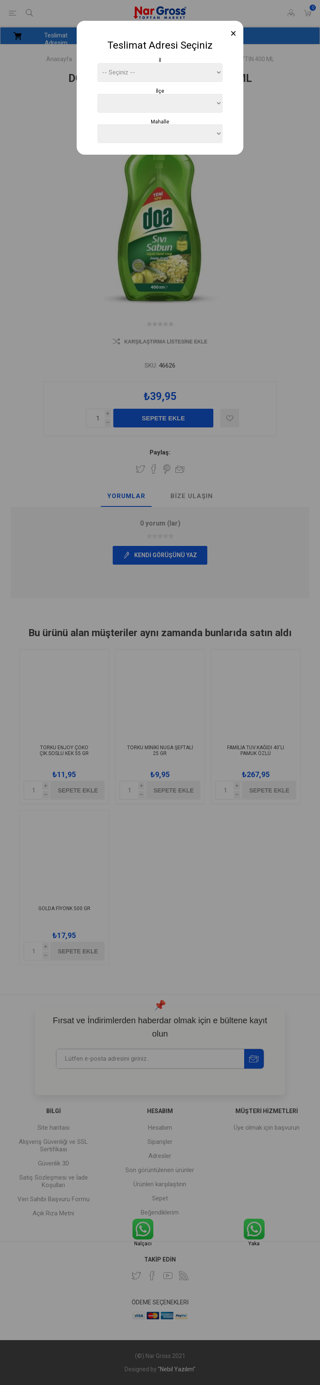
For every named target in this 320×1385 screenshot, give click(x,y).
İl (160, 60)
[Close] (233, 33)
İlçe (160, 91)
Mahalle (160, 121)
